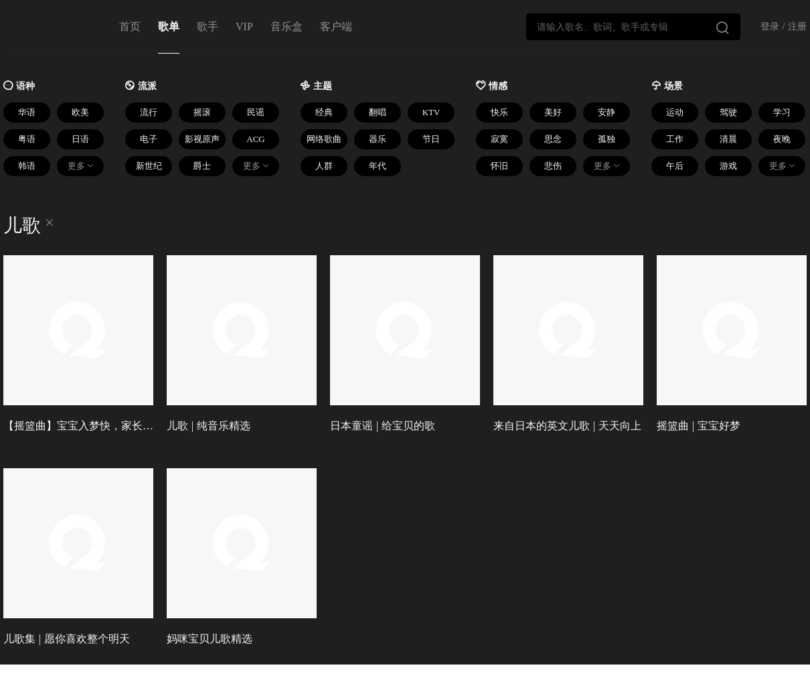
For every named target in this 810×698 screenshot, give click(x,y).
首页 (130, 26)
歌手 (207, 26)
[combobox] (633, 26)
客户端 (336, 26)
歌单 (168, 26)
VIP (244, 26)
